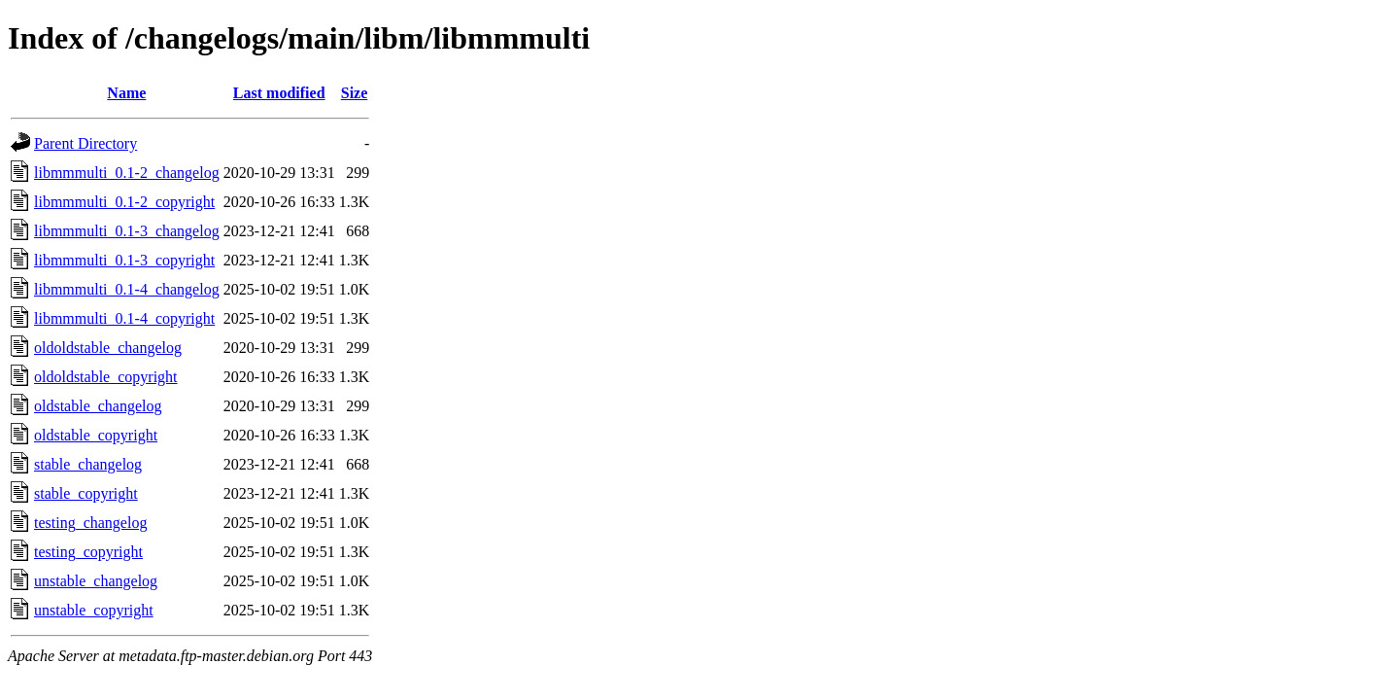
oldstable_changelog (98, 406)
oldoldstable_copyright (106, 376)
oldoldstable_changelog (108, 347)
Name (126, 93)
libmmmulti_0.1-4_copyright (124, 318)
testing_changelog (90, 522)
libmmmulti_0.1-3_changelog (127, 231)
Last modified (279, 93)
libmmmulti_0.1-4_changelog (127, 289)
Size (354, 93)
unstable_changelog (95, 581)
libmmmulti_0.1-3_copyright (124, 260)
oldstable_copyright (95, 435)
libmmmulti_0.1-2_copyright (124, 201)
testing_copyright (88, 551)
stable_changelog (88, 464)
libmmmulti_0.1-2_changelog (127, 172)
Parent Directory (85, 143)
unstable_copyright (94, 610)
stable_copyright (86, 493)
